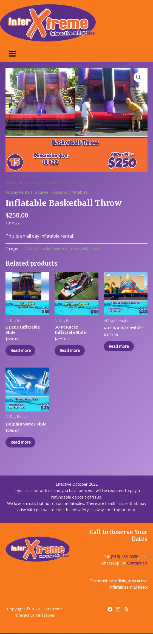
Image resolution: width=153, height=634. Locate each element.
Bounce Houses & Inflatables (61, 192)
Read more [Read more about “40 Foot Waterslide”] (119, 346)
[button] (138, 77)
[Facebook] (109, 610)
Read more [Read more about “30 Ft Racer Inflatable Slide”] (70, 350)
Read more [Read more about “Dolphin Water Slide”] (21, 443)
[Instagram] (118, 610)
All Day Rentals (31, 182)
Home (10, 182)
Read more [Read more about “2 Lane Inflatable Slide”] (21, 350)
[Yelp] (126, 610)
